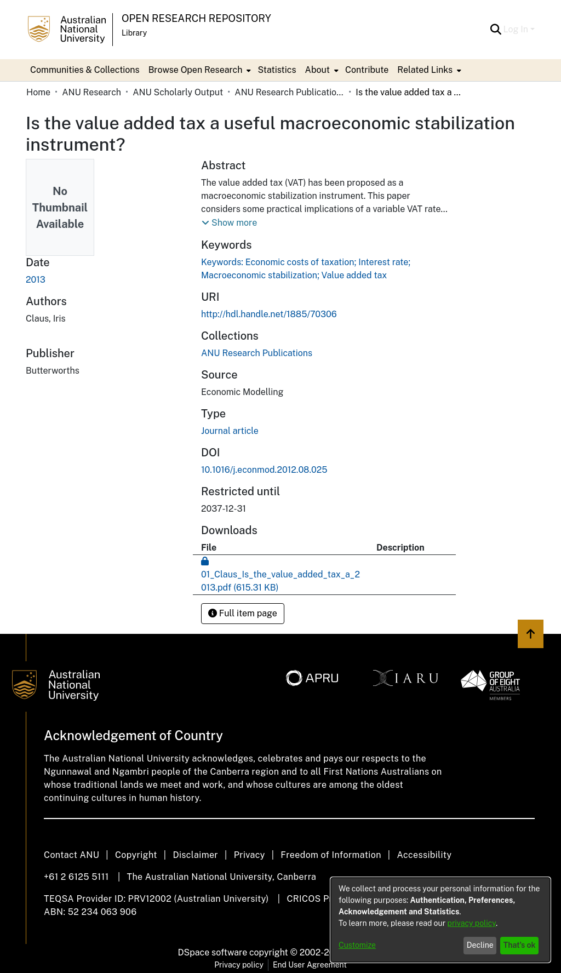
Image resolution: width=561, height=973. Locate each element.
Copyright (136, 855)
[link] (256, 353)
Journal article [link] (230, 431)
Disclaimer (195, 855)
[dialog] (440, 920)
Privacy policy (239, 964)
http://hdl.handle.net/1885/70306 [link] (269, 314)
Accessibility (424, 855)
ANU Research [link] (91, 92)
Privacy (249, 855)
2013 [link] (35, 279)
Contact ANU (71, 855)
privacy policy (472, 923)
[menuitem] (199, 70)
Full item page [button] (242, 613)
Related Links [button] (425, 70)
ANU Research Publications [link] (289, 92)
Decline (480, 945)
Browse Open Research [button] (195, 70)
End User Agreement (310, 964)
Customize (357, 945)
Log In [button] (516, 29)
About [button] (317, 70)
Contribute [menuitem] (366, 70)
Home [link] (38, 92)
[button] (496, 29)
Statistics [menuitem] (276, 70)
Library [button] (134, 32)
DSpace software (213, 952)
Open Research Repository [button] (196, 18)
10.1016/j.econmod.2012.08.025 (264, 470)
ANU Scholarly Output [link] (178, 92)
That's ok (519, 945)
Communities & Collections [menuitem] (85, 70)
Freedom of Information (330, 855)
